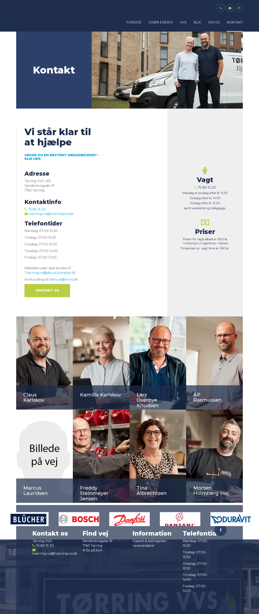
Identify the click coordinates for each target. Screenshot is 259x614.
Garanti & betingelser (150, 541)
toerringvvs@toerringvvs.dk (49, 214)
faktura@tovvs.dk (63, 279)
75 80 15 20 (35, 209)
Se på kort (93, 550)
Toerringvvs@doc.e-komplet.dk (50, 273)
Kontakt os (47, 290)
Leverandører (144, 546)
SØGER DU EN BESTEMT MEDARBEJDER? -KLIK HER (61, 157)
